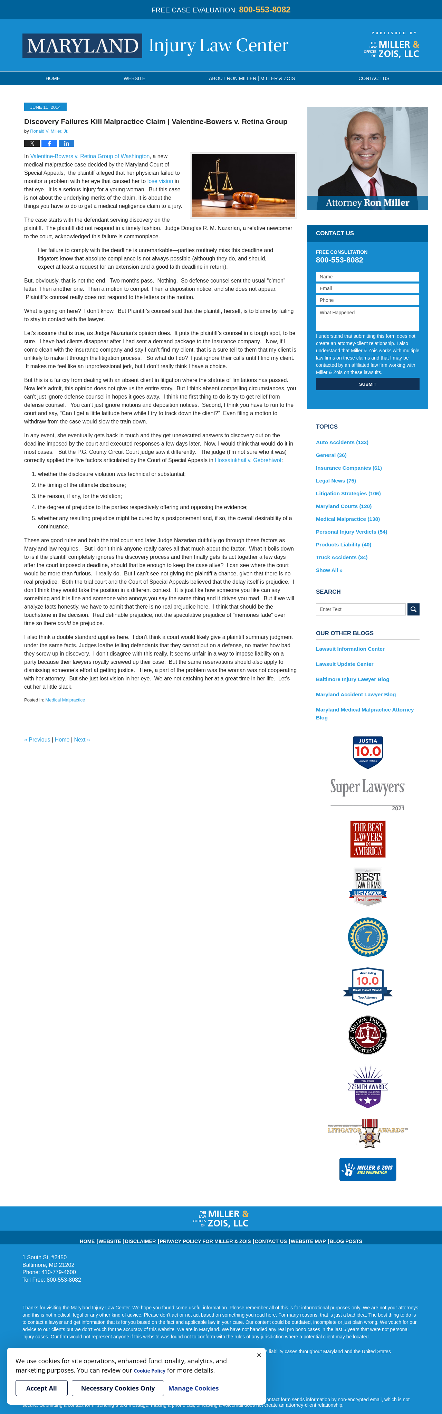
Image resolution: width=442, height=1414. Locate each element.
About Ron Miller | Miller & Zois (252, 78)
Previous (37, 740)
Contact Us (262, 1218)
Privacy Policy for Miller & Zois (209, 1218)
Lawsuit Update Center (342, 655)
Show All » (328, 562)
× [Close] (259, 1354)
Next (82, 740)
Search (413, 602)
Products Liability (341, 538)
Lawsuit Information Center (347, 640)
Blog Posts (325, 1218)
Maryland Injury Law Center (155, 46)
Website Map (293, 1218)
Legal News (334, 478)
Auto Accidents (340, 442)
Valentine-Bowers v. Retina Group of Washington (90, 156)
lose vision (160, 181)
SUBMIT (367, 384)
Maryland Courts (341, 502)
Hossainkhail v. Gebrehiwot (248, 460)
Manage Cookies (193, 1388)
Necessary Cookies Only (118, 1388)
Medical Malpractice (65, 700)
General (330, 454)
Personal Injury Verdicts (348, 526)
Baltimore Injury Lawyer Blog (349, 669)
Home (53, 78)
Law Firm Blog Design (387, 1400)
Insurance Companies (346, 466)
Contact (374, 78)
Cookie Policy (154, 1370)
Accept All (41, 1388)
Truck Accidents (339, 550)
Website (134, 78)
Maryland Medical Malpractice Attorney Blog (366, 698)
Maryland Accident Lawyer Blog (352, 684)
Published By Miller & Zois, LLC (392, 45)
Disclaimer (157, 1218)
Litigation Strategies (345, 490)
